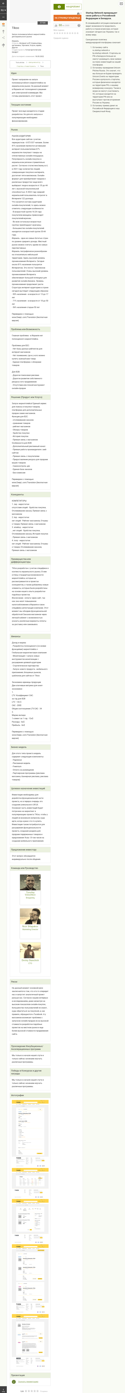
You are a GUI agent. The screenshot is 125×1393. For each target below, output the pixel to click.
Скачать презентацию (28, 1382)
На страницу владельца (68, 17)
